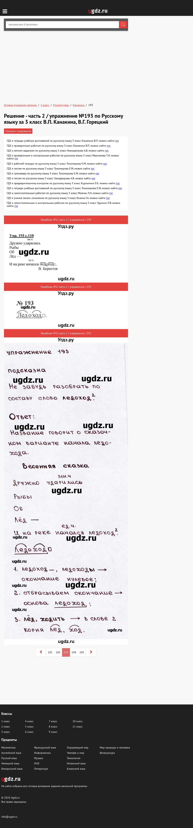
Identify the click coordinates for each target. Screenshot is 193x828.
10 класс (78, 721)
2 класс (5, 726)
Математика (8, 747)
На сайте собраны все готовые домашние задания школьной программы (44, 786)
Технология (73, 758)
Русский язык (9, 758)
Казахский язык (76, 768)
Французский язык (45, 747)
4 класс (29, 721)
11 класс (78, 726)
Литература (41, 768)
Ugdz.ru (15, 797)
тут (117, 140)
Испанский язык (76, 763)
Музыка (38, 758)
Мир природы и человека (115, 747)
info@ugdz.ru (9, 816)
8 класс (53, 726)
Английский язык (11, 753)
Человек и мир (75, 753)
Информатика (42, 753)
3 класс (5, 732)
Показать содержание (18, 131)
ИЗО (36, 763)
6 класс (29, 732)
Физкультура (107, 753)
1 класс (5, 721)
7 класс (53, 721)
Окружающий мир (77, 747)
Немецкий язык (10, 763)
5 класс (29, 726)
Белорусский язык (12, 768)
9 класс (53, 732)
